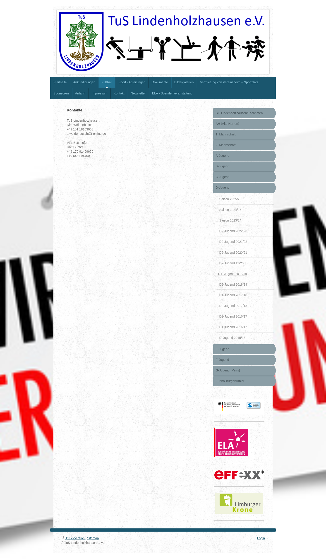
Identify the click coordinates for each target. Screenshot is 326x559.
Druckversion (73, 538)
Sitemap (93, 538)
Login (261, 538)
